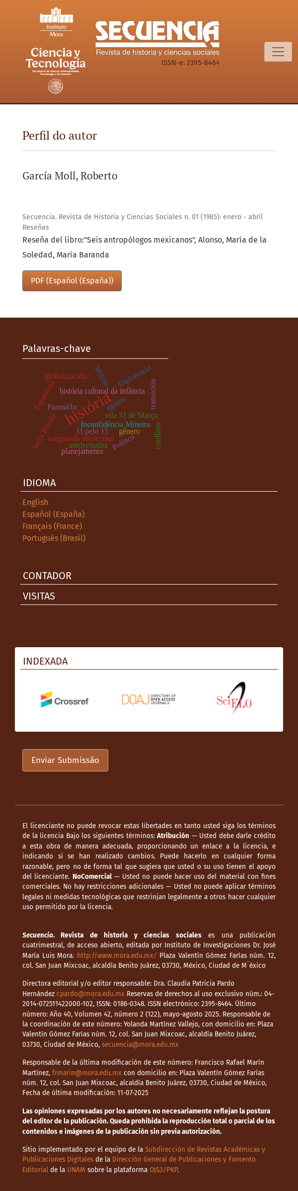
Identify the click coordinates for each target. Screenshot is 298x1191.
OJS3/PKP (163, 1170)
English (35, 502)
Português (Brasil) (53, 538)
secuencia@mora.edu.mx (140, 1044)
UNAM (76, 1170)
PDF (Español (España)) (72, 280)
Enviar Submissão (65, 760)
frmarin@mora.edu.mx (87, 1073)
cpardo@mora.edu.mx (91, 994)
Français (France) (52, 526)
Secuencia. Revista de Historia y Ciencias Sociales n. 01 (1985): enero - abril (142, 217)
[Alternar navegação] (278, 52)
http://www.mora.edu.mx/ (117, 955)
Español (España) (53, 514)
